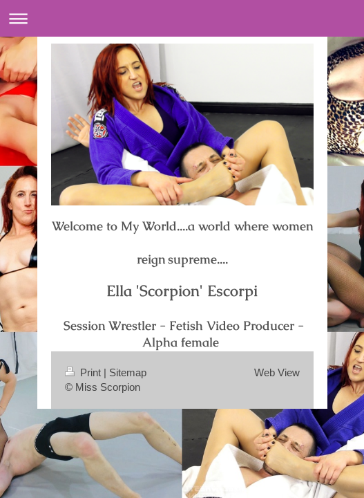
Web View (277, 372)
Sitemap (127, 372)
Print (84, 372)
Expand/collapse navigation (182, 18)
